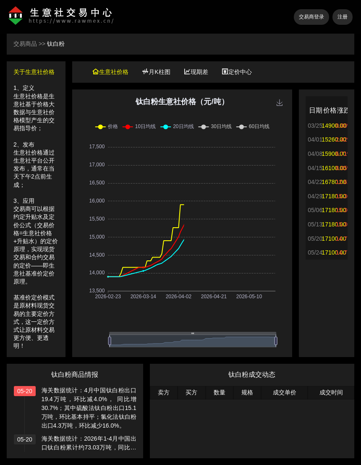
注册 (342, 17)
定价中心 (237, 71)
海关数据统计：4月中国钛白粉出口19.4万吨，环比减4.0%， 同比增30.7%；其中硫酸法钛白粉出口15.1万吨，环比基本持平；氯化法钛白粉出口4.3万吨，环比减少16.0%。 (89, 408)
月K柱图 (156, 71)
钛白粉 (56, 43)
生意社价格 (110, 71)
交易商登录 (311, 17)
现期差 (196, 71)
